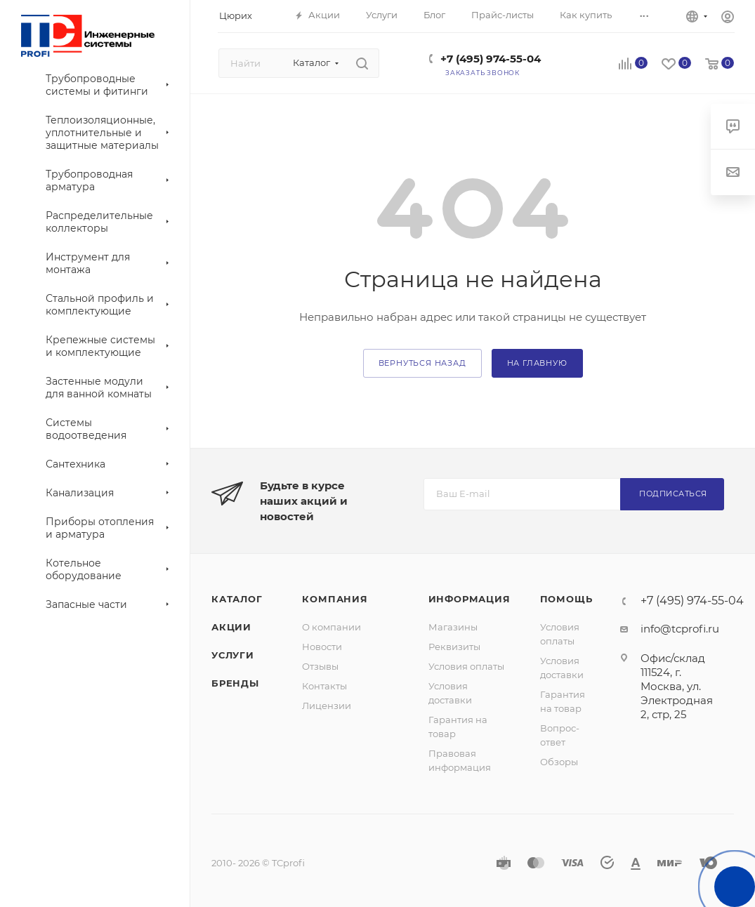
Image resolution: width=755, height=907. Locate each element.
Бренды (235, 683)
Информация (469, 598)
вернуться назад (422, 363)
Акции (231, 627)
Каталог (237, 598)
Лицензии (326, 705)
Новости (322, 646)
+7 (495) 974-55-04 (490, 58)
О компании (331, 627)
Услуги (232, 655)
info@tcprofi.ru (680, 628)
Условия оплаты (466, 666)
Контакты (324, 685)
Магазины (453, 627)
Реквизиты (454, 646)
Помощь (566, 598)
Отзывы (320, 666)
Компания (334, 598)
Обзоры (559, 761)
